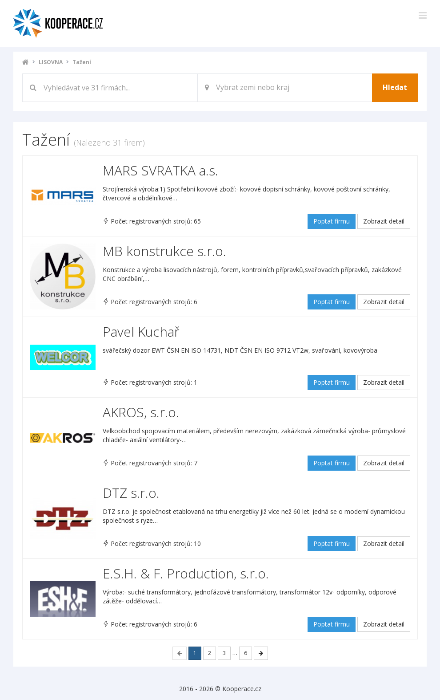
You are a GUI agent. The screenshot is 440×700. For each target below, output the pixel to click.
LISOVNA (51, 62)
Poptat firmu (331, 221)
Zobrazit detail (383, 221)
